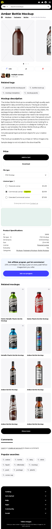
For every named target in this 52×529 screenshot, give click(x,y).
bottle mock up (37, 88)
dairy (30, 460)
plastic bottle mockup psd (14, 88)
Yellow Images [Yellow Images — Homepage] (26, 522)
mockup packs (31, 93)
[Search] (48, 6)
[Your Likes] (42, 2)
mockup (33, 465)
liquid (6, 465)
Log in (3, 448)
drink (41, 460)
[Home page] (2, 17)
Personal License (43, 245)
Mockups (19, 250)
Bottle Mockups (43, 250)
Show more (26, 431)
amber (6, 460)
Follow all (14, 77)
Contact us (34, 203)
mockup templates (11, 93)
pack (6, 470)
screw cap (8, 475)
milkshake (19, 465)
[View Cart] (39, 2)
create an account (15, 448)
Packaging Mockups (30, 250)
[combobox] (30, 7)
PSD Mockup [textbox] (9, 175)
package (18, 470)
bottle (18, 460)
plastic (31, 470)
